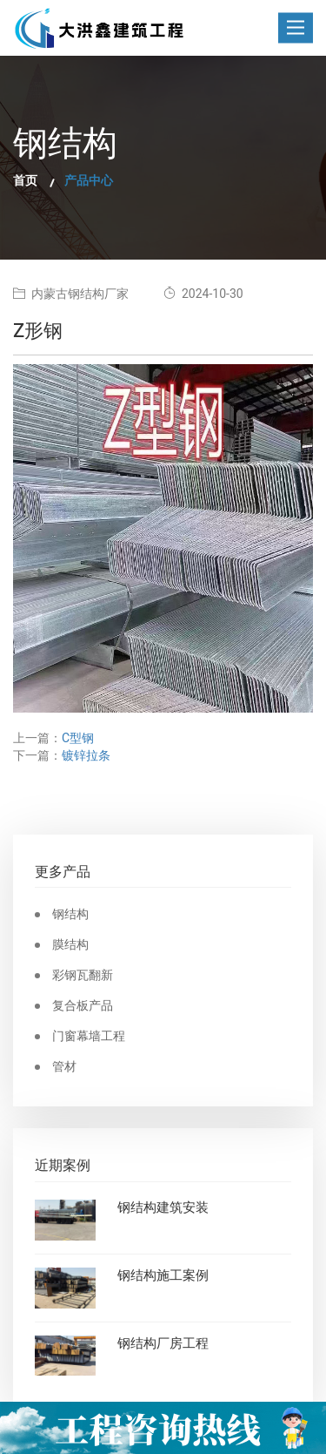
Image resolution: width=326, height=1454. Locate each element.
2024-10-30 (203, 294)
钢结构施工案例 (163, 1276)
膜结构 (70, 945)
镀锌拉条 (86, 756)
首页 (25, 181)
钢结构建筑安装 (163, 1208)
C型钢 (78, 738)
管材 (64, 1067)
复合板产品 (82, 1006)
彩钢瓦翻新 (82, 975)
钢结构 (70, 914)
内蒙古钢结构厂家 (71, 294)
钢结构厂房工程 (163, 1344)
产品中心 (88, 181)
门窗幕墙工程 (88, 1036)
